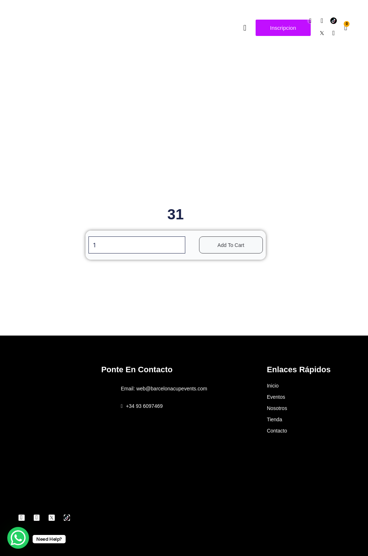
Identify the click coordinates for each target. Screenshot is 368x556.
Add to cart (234, 245)
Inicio (273, 386)
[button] (244, 28)
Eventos (276, 397)
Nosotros (277, 408)
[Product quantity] (136, 245)
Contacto (277, 431)
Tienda (274, 419)
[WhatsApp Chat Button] (18, 538)
